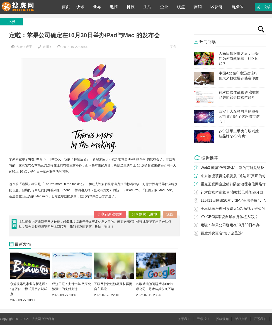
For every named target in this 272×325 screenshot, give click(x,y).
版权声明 (241, 319)
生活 (147, 7)
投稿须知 (222, 319)
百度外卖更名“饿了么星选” (222, 233)
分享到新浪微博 (110, 214)
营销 (197, 7)
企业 (164, 7)
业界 (97, 7)
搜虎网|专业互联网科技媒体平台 (27, 7)
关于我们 (184, 319)
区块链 (216, 7)
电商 (113, 7)
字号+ (174, 47)
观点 (181, 7)
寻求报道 (203, 319)
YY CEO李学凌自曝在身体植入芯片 (229, 217)
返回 (170, 214)
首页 (64, 7)
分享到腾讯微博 (144, 214)
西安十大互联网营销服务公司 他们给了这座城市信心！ (239, 116)
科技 (130, 7)
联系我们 (260, 319)
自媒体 (237, 7)
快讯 (80, 7)
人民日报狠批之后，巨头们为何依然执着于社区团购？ (239, 58)
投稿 (267, 7)
